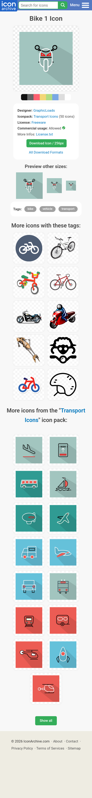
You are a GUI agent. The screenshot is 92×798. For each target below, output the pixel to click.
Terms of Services (50, 748)
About (57, 741)
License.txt (44, 134)
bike (30, 209)
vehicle (47, 209)
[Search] (62, 5)
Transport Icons (46, 116)
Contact (72, 741)
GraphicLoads (44, 110)
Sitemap (74, 748)
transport (68, 209)
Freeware (38, 122)
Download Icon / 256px (46, 143)
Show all (46, 721)
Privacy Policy (22, 748)
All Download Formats (46, 152)
